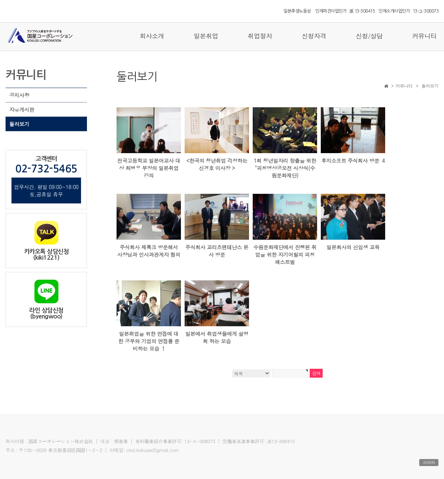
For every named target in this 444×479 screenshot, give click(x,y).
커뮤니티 (424, 35)
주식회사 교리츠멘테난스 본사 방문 (216, 250)
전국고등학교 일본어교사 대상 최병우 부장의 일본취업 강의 (148, 168)
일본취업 (206, 35)
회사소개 (151, 35)
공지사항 (19, 95)
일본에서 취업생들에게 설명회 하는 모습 (216, 337)
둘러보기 (19, 124)
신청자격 (314, 35)
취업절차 (260, 35)
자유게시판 (21, 109)
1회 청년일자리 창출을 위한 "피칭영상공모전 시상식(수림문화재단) (285, 168)
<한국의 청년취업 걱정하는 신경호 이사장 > (216, 164)
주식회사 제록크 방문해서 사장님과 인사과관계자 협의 (148, 250)
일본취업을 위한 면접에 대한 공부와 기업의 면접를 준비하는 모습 (148, 341)
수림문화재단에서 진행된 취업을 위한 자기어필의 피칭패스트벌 (284, 254)
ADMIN (429, 462)
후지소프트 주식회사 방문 (353, 160)
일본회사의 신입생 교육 (352, 247)
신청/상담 (369, 35)
